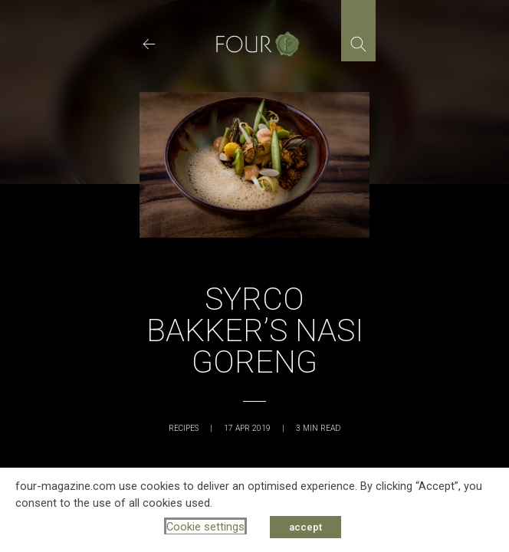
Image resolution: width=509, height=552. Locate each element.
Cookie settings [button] (205, 527)
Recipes (184, 428)
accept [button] (305, 527)
